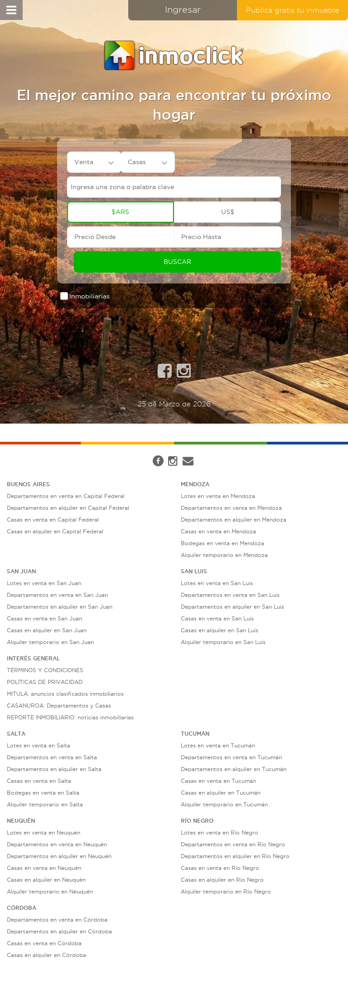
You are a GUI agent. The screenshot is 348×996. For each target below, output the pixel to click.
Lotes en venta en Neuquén (43, 832)
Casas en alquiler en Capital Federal (55, 531)
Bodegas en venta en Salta (43, 793)
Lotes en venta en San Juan (44, 583)
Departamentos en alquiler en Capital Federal (68, 508)
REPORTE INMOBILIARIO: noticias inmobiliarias (70, 717)
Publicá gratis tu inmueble (292, 10)
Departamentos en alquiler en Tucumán (233, 769)
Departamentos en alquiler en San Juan (59, 607)
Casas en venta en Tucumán (218, 781)
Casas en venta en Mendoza (218, 531)
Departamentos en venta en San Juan (57, 595)
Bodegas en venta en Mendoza (222, 543)
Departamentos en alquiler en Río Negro (235, 856)
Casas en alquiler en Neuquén (46, 880)
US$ (227, 211)
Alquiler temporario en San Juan (50, 642)
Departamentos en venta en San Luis (230, 595)
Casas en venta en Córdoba (44, 943)
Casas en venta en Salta (39, 781)
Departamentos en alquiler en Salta (54, 769)
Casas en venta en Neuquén (44, 868)
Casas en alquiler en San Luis (219, 630)
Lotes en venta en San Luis (217, 583)
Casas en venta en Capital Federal (53, 519)
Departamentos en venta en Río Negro (233, 844)
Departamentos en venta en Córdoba (57, 920)
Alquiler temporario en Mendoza (224, 555)
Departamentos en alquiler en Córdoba (59, 931)
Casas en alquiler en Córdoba (46, 955)
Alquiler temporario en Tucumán (224, 804)
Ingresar (183, 10)
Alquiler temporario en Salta (45, 804)
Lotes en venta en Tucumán (218, 745)
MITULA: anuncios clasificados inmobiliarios (65, 694)
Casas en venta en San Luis (217, 618)
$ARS (120, 211)
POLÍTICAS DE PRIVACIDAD (44, 682)
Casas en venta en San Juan (44, 618)
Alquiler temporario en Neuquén (50, 891)
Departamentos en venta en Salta (52, 757)
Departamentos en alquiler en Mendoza (233, 519)
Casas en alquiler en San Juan (47, 630)
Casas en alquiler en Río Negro (222, 880)
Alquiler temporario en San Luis (223, 642)
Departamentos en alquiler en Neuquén (59, 856)
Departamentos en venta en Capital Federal (66, 496)
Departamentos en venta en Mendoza (231, 508)
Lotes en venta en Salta (38, 745)
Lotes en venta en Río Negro (219, 832)
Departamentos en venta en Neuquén (57, 844)
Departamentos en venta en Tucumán (231, 757)
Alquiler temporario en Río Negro (226, 891)
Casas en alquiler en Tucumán (221, 793)
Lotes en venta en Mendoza (218, 496)
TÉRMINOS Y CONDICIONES (45, 670)
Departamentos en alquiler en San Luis (232, 607)
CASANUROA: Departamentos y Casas (59, 705)
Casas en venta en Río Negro (220, 868)
